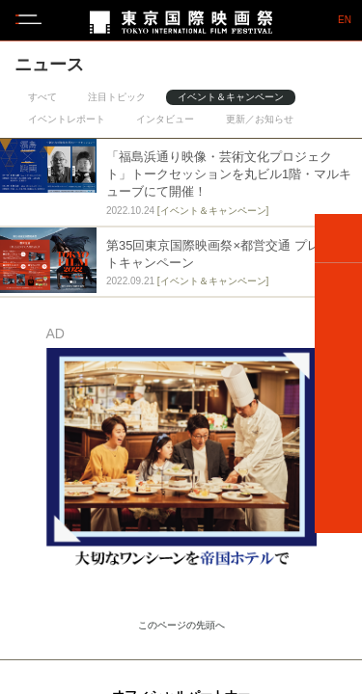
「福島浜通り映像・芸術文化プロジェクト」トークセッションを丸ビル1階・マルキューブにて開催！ (228, 174)
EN (344, 20)
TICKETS (338, 451)
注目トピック (117, 97)
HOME (338, 238)
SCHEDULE (338, 345)
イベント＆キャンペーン (231, 97)
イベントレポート (66, 119)
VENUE (338, 504)
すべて (42, 97)
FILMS (338, 292)
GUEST (338, 398)
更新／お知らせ (259, 119)
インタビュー (165, 119)
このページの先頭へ (181, 625)
